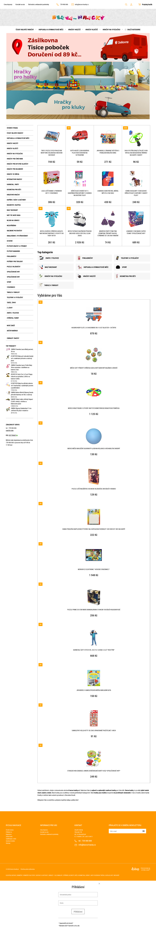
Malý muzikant (12, 210)
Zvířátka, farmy (13, 318)
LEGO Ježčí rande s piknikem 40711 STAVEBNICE (51, 192)
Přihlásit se (9, 832)
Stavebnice (11, 287)
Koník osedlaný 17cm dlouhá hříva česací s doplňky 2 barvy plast (136, 193)
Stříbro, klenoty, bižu (70, 875)
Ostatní (9, 241)
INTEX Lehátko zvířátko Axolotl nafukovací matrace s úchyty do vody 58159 (52, 233)
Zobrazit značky (13, 338)
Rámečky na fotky (29, 875)
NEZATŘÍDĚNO (11, 225)
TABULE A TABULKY (48, 285)
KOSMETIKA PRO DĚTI (126, 276)
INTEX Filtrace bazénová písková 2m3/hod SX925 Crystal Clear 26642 (80, 233)
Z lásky (10, 308)
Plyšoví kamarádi (13, 251)
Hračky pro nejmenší (15, 169)
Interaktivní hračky (14, 179)
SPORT (121, 267)
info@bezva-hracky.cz (82, 4)
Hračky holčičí (74, 29)
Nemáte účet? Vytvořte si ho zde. (69, 926)
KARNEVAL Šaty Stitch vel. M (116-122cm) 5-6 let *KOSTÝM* (93, 650)
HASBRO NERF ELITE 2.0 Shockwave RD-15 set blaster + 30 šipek (93, 328)
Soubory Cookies (10, 841)
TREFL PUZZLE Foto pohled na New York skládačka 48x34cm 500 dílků (51, 152)
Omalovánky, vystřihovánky (17, 236)
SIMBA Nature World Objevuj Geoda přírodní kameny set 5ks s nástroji (22, 393)
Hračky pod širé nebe (15, 159)
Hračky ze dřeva (13, 174)
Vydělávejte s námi (11, 839)
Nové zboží (11, 325)
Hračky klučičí (91, 29)
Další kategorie (133, 29)
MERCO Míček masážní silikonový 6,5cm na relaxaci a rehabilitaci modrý (94, 448)
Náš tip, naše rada (13, 215)
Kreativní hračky (13, 195)
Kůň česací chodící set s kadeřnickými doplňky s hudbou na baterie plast (80, 193)
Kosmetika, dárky (84, 875)
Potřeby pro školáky (15, 261)
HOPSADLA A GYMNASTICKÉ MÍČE (93, 267)
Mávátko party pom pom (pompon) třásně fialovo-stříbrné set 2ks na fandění (107, 233)
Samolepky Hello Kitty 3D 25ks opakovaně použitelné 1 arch (94, 730)
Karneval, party (13, 184)
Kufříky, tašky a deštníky (16, 200)
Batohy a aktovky (42, 875)
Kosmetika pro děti (14, 189)
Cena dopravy (8, 4)
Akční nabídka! (12, 331)
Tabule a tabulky (13, 292)
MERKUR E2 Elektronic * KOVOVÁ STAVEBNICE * (94, 569)
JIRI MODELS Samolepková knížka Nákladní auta (93, 690)
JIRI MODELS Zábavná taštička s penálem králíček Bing (108, 151)
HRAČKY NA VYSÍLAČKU (50, 276)
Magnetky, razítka (14, 205)
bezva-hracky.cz (14, 869)
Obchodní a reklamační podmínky (38, 4)
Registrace (9, 834)
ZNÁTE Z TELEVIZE (49, 258)
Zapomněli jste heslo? (66, 923)
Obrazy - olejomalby (55, 875)
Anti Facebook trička (98, 875)
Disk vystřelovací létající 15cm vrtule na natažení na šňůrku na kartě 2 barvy (136, 152)
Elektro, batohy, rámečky (14, 875)
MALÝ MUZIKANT (48, 267)
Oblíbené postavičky (14, 231)
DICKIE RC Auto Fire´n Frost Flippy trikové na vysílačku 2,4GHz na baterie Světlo (21, 376)
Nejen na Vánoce (13, 220)
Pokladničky (11, 256)
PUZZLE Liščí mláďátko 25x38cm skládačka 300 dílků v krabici (94, 489)
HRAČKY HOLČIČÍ (87, 276)
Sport (9, 282)
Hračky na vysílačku (111, 29)
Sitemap (8, 843)
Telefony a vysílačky (15, 297)
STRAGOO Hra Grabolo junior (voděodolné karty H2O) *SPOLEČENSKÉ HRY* (93, 771)
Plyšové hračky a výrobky (17, 246)
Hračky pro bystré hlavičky (17, 164)
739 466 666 (64, 4)
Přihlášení (78, 911)
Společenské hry (13, 272)
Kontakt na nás (20, 4)
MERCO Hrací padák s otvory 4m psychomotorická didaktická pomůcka (93, 408)
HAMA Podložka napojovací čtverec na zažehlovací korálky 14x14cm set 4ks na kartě (93, 529)
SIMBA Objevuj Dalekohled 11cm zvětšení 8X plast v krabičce (21, 409)
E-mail (110, 830)
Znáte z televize (13, 313)
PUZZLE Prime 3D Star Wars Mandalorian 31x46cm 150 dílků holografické (93, 610)
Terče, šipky (11, 302)
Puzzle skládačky (13, 266)
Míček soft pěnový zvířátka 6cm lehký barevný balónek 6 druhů (93, 368)
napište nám (10, 430)
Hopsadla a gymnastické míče (51, 29)
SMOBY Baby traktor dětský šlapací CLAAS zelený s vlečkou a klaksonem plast (22, 401)
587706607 (13, 435)
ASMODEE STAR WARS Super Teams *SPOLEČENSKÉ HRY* (136, 232)
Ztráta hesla (9, 836)
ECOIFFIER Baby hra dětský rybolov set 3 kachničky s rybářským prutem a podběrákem (22, 385)
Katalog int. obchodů (112, 875)
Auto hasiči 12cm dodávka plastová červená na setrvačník (79, 152)
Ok (143, 831)
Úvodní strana (12, 128)
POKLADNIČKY (85, 258)
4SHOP (148, 870)
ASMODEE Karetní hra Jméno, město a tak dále (107, 192)
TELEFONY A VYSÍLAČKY (127, 258)
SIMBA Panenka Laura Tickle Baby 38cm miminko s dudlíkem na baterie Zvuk (21, 367)
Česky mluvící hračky (25, 29)
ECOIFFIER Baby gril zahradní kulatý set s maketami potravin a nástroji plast (22, 358)
